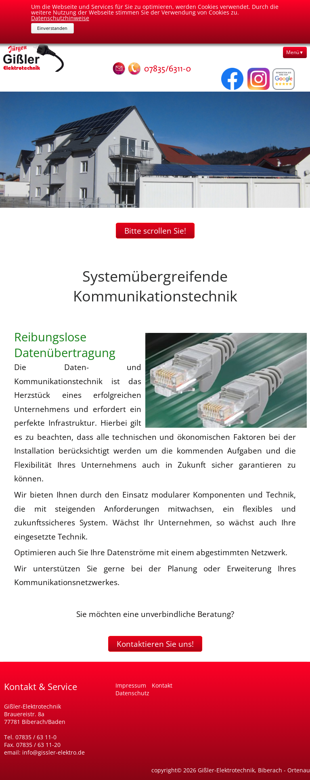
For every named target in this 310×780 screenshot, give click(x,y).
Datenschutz (132, 693)
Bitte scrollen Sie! (155, 230)
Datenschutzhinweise (60, 18)
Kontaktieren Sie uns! (155, 643)
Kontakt (162, 685)
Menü (292, 52)
